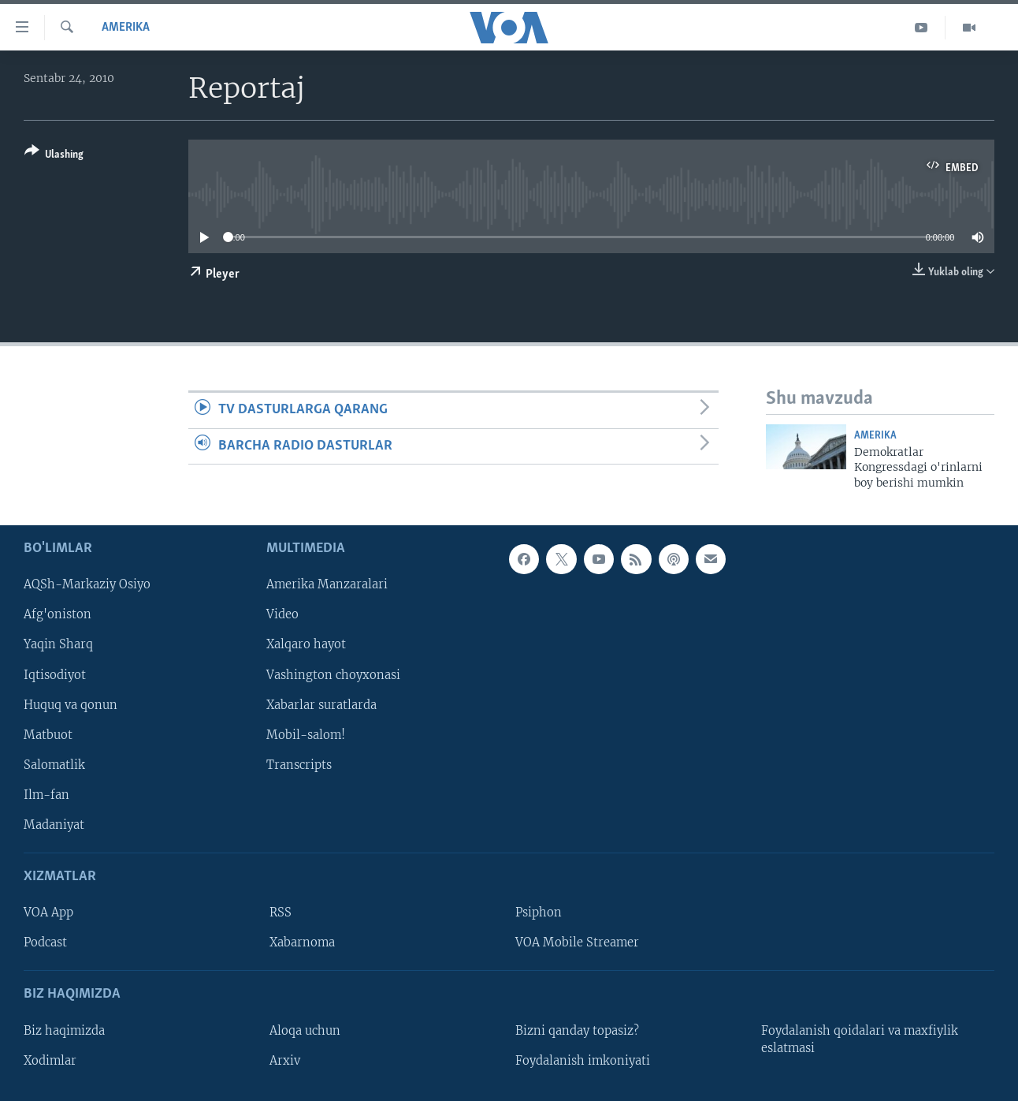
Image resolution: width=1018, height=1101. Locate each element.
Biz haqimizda (64, 1031)
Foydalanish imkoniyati (582, 1061)
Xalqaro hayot (306, 645)
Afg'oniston (57, 615)
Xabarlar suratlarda (321, 705)
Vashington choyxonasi (333, 675)
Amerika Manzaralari (327, 585)
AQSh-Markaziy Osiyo (87, 585)
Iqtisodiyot (55, 675)
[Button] (54, 156)
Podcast (45, 942)
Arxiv (284, 1061)
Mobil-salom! (305, 735)
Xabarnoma (302, 942)
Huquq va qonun (70, 705)
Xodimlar (50, 1061)
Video (282, 615)
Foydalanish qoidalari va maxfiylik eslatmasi (859, 1039)
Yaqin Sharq (58, 645)
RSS (280, 912)
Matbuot (48, 735)
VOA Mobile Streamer (577, 942)
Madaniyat (54, 825)
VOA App (48, 912)
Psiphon (538, 912)
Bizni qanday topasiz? (577, 1031)
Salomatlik (54, 765)
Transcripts (299, 765)
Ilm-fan (46, 795)
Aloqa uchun (304, 1031)
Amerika (126, 27)
